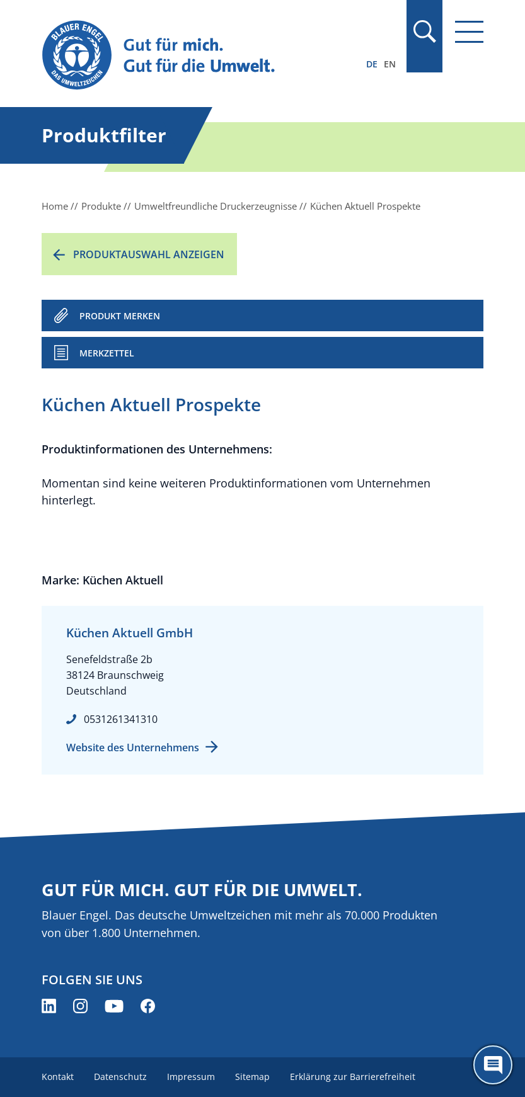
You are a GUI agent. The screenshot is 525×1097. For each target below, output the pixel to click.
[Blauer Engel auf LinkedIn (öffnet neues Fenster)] (49, 1006)
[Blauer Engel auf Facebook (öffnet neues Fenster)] (148, 1006)
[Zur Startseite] (196, 55)
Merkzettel (106, 353)
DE (372, 64)
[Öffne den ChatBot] (492, 1064)
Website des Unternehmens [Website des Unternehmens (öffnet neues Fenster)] (132, 747)
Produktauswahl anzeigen (148, 254)
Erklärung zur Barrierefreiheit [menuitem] (352, 1077)
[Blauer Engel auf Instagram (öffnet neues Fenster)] (80, 1006)
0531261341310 (121, 719)
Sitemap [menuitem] (252, 1077)
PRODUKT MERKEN (119, 316)
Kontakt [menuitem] (58, 1077)
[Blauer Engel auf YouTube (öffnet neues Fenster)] (114, 1006)
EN (390, 64)
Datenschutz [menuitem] (120, 1077)
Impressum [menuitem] (191, 1077)
